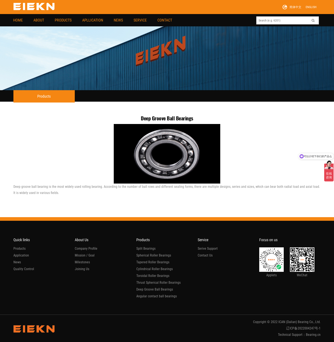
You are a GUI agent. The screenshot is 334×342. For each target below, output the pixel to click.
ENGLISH (311, 7)
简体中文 (295, 7)
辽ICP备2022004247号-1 (303, 328)
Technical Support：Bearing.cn (299, 335)
